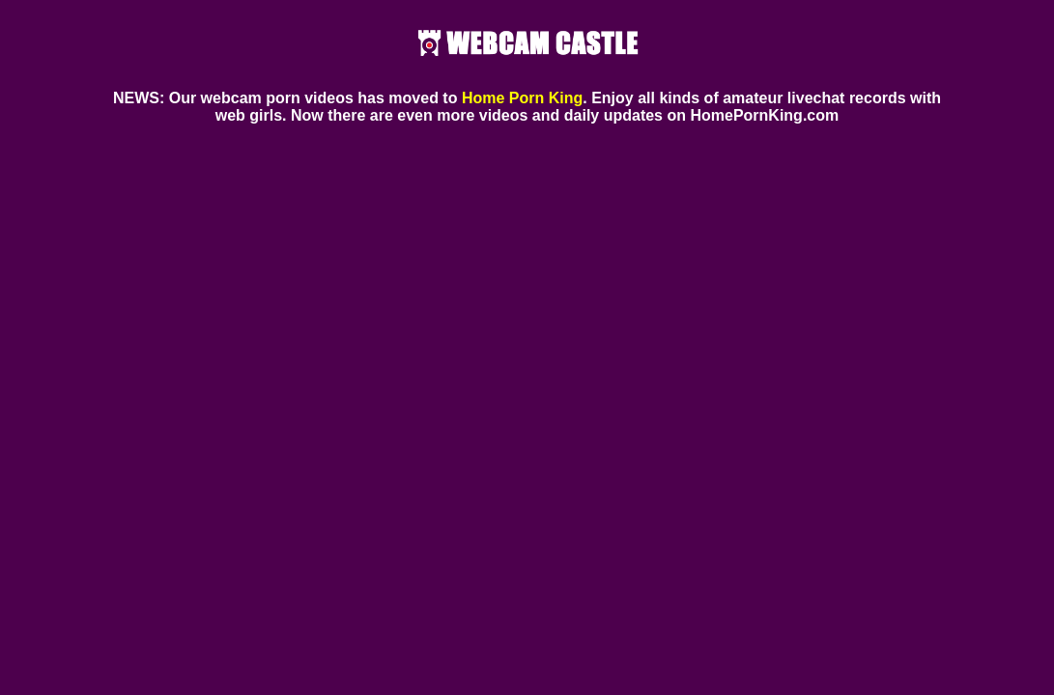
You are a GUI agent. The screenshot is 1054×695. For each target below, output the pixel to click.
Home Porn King (522, 98)
